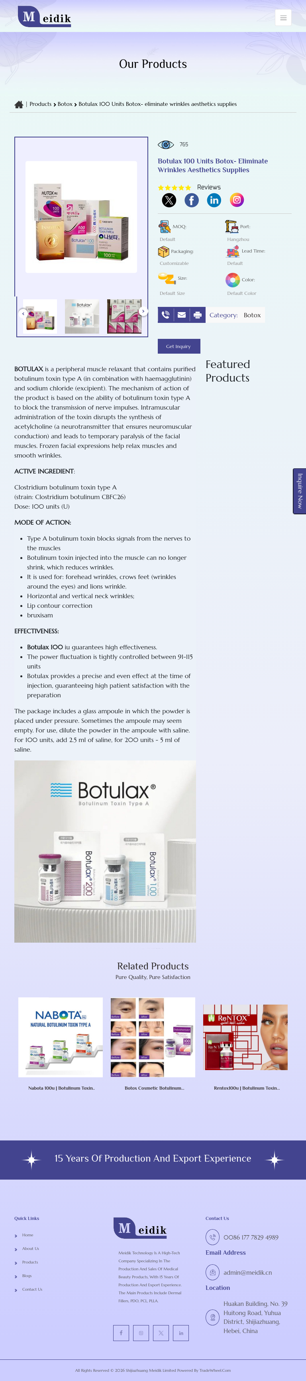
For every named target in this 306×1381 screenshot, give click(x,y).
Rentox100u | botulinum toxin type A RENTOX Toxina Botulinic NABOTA (245, 1088)
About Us (30, 1248)
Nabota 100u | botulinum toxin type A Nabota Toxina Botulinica (61, 1088)
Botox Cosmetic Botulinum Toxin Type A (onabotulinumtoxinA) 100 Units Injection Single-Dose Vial (153, 1088)
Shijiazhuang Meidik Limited (150, 1370)
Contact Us (32, 1289)
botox (66, 103)
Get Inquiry (179, 346)
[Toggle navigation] (283, 17)
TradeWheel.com (215, 1370)
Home (27, 1235)
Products (40, 103)
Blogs (26, 1275)
